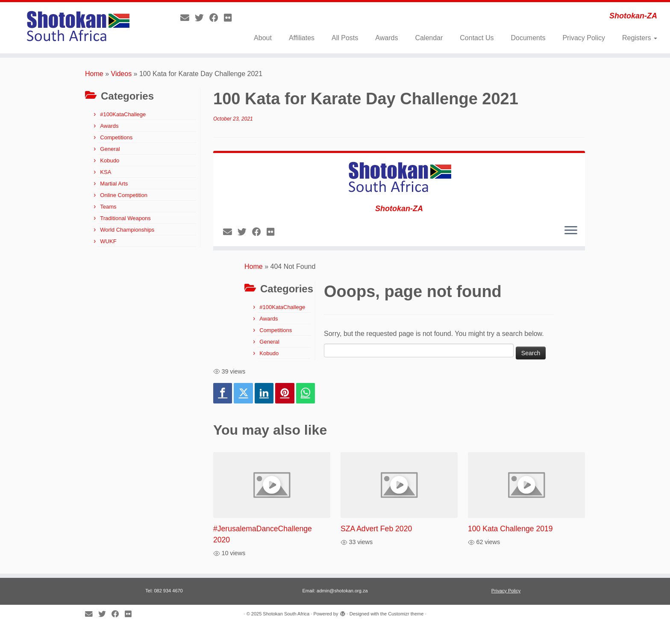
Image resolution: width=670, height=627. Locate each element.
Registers (639, 37)
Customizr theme (405, 613)
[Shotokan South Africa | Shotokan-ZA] (77, 27)
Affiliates (301, 37)
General (110, 149)
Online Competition (123, 195)
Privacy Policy (583, 37)
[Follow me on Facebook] (216, 18)
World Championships (127, 230)
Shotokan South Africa (286, 613)
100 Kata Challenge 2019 (510, 528)
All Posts (345, 37)
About (263, 37)
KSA (105, 172)
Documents (528, 37)
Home (94, 73)
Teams (108, 206)
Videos (121, 73)
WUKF (108, 241)
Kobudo (109, 160)
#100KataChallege (123, 114)
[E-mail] (187, 18)
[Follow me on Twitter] (202, 18)
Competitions (116, 137)
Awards (386, 37)
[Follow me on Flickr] (230, 18)
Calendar (429, 37)
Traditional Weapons (125, 218)
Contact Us (477, 37)
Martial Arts (114, 183)
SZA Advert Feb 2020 (376, 528)
